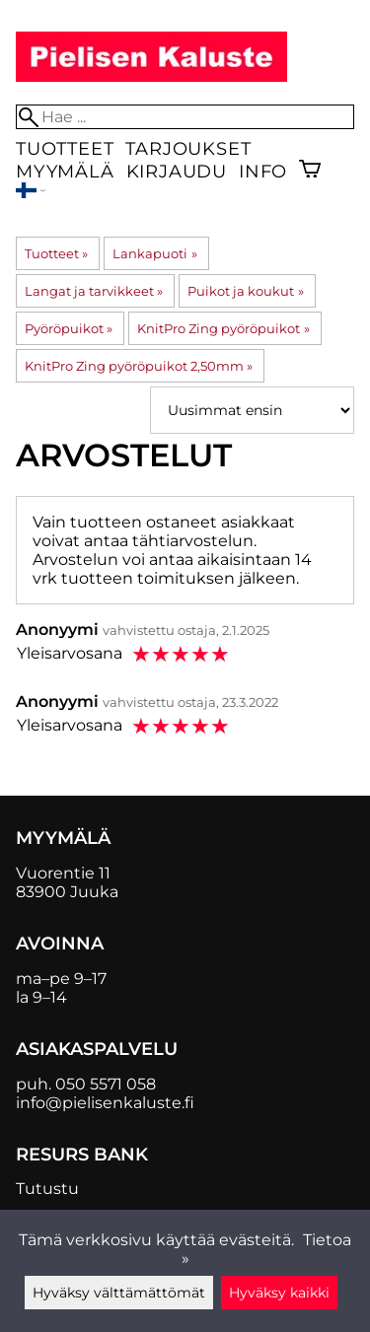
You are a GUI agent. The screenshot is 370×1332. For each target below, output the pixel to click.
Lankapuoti (154, 253)
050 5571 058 (105, 1084)
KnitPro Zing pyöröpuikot (223, 328)
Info (263, 171)
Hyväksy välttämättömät (119, 1292)
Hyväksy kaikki (279, 1292)
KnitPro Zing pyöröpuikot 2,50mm (139, 366)
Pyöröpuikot (68, 328)
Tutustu (47, 1188)
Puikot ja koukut (245, 291)
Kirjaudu (176, 171)
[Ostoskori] (310, 171)
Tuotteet (64, 148)
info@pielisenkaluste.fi (105, 1102)
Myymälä (65, 171)
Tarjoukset (188, 148)
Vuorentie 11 (63, 873)
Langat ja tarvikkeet (94, 291)
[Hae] (185, 117)
